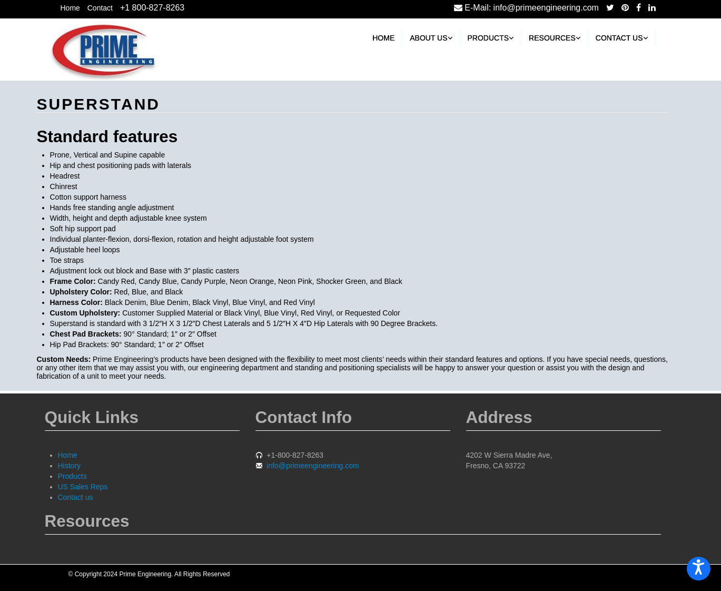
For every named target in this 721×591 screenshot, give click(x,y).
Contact (100, 8)
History (69, 465)
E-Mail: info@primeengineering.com (526, 7)
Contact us (622, 38)
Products (491, 38)
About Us (431, 38)
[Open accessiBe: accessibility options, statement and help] (698, 568)
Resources (554, 38)
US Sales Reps (83, 486)
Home (70, 8)
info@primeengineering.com (312, 465)
